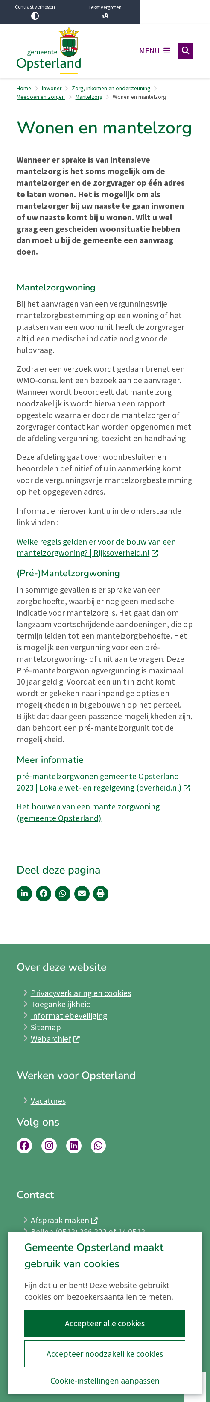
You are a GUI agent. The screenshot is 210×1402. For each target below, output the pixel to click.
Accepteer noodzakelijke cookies (105, 1354)
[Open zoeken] (185, 51)
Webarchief (56, 1039)
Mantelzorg (89, 97)
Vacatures (48, 1101)
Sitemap (46, 1027)
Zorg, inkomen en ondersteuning (111, 88)
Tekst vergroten (105, 12)
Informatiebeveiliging (69, 1016)
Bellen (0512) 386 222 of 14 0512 (88, 1232)
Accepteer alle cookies (105, 1323)
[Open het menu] (154, 51)
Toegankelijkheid (61, 1004)
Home (24, 88)
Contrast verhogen (35, 11)
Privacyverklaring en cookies (81, 993)
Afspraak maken (65, 1220)
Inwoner (51, 88)
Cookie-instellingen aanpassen (105, 1380)
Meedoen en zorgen (41, 97)
